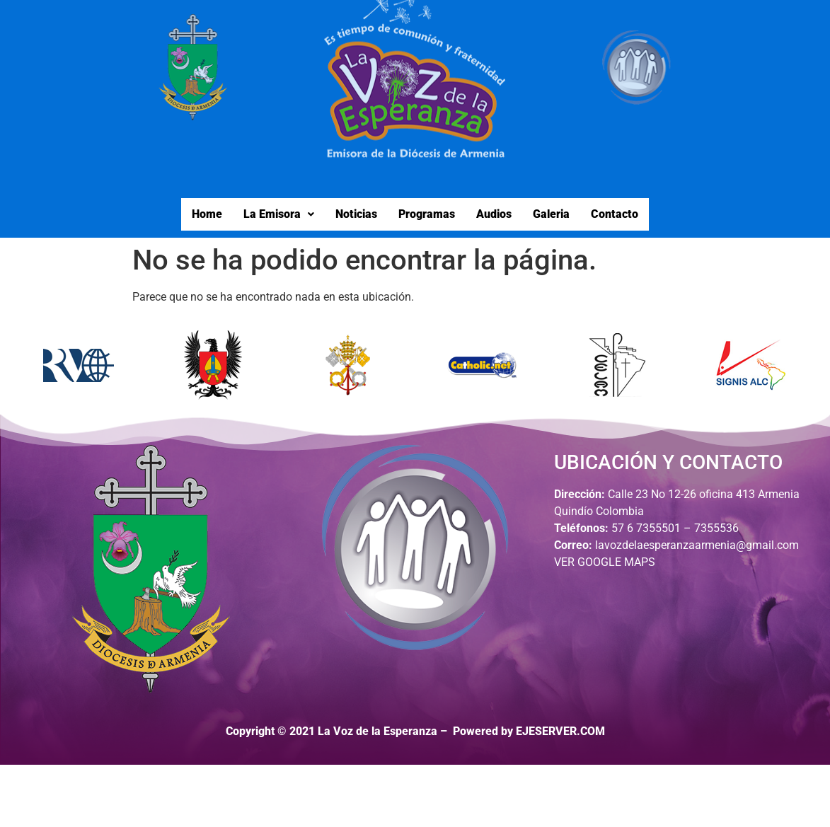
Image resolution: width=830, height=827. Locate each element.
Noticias (356, 214)
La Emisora (278, 214)
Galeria (551, 214)
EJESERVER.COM (560, 731)
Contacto (614, 214)
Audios (494, 214)
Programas (426, 214)
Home (207, 214)
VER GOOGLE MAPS (604, 562)
